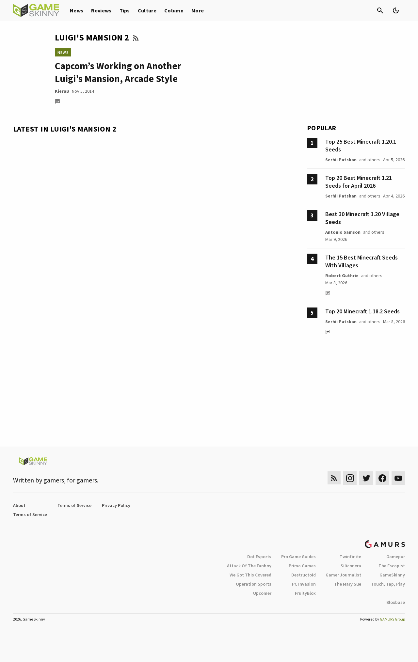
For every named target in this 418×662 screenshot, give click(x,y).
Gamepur (395, 557)
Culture (147, 10)
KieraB (62, 91)
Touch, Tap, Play (388, 584)
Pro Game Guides (298, 557)
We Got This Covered (250, 575)
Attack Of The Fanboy (249, 566)
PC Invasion (304, 584)
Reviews (101, 10)
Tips (125, 10)
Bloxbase (395, 602)
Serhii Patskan (341, 160)
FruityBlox (305, 593)
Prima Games (302, 566)
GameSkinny (392, 575)
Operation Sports (253, 584)
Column (174, 10)
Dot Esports (259, 557)
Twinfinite (350, 557)
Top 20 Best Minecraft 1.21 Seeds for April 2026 (358, 181)
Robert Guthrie (342, 275)
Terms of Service (74, 505)
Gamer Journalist (343, 575)
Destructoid (303, 575)
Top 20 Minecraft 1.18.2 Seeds (362, 311)
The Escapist (391, 566)
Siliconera (351, 566)
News (76, 10)
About (19, 505)
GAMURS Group (392, 619)
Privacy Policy (116, 505)
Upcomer (262, 593)
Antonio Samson (343, 232)
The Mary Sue (347, 584)
